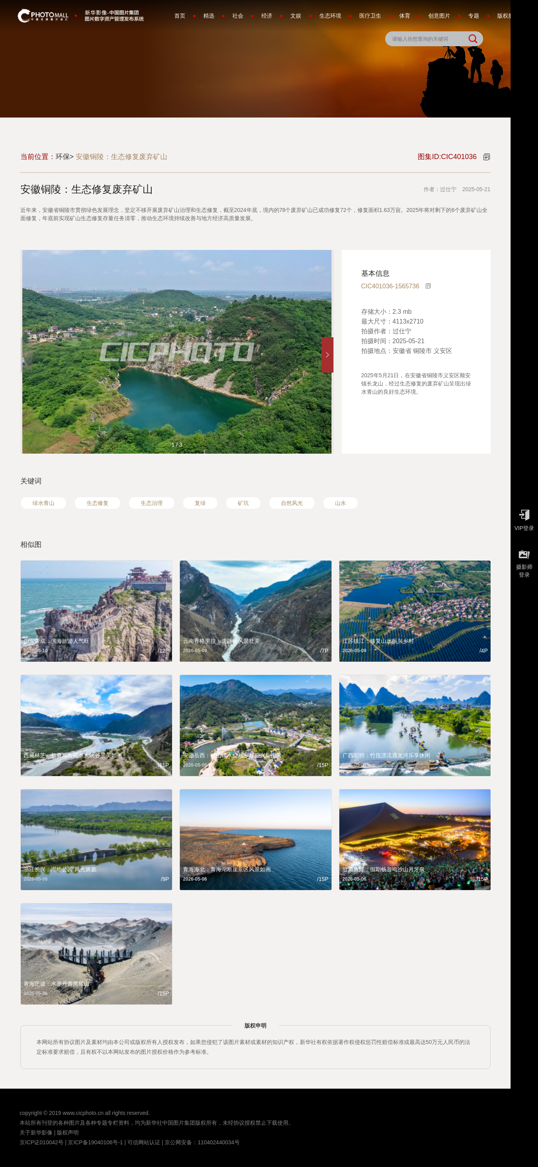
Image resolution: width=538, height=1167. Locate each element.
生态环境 (330, 16)
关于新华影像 (36, 1132)
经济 (266, 16)
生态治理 (152, 503)
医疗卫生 (370, 16)
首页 (179, 16)
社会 (237, 16)
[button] (327, 355)
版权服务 (508, 16)
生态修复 (98, 503)
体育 (404, 16)
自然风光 (292, 503)
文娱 (295, 16)
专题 (473, 16)
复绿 (200, 503)
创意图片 (439, 16)
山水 (340, 503)
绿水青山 (43, 503)
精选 (208, 16)
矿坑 (243, 503)
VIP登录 (524, 518)
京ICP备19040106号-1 (95, 1142)
